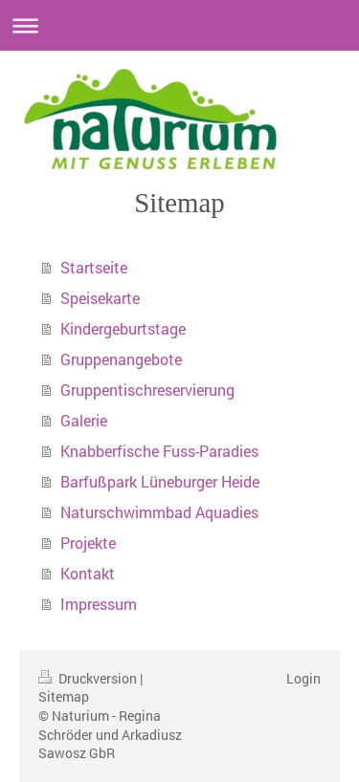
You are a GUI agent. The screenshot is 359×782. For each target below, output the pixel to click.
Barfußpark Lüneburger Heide (159, 481)
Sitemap (63, 696)
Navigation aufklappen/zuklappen (179, 25)
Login (303, 678)
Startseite (93, 267)
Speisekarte (100, 298)
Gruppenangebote (121, 359)
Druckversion (89, 678)
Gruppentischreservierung (147, 390)
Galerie (83, 420)
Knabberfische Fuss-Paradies (159, 451)
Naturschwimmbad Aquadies (159, 512)
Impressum (98, 604)
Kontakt (87, 573)
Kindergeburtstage (123, 328)
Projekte (88, 542)
